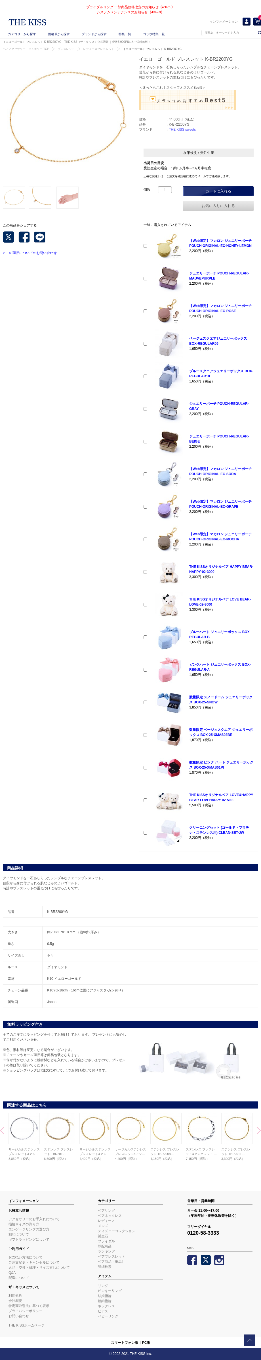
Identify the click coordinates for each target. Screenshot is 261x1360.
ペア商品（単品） (111, 1262)
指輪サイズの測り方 (24, 1224)
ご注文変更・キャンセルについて (34, 1262)
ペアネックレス (110, 1216)
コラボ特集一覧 (154, 34)
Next (259, 1131)
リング (103, 1286)
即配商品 (104, 1246)
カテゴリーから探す (22, 34)
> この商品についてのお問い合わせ (30, 253)
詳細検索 (104, 1267)
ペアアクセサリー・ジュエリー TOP (26, 48)
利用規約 (15, 1296)
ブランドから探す (94, 34)
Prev (2, 1131)
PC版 (146, 1343)
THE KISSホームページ (27, 1325)
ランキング (106, 1251)
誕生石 (103, 1236)
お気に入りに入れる (218, 206)
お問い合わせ (19, 1316)
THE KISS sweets (182, 130)
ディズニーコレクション (116, 1231)
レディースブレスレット (98, 48)
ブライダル (106, 1241)
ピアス (103, 1311)
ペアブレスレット (111, 1257)
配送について (19, 1278)
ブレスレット (66, 48)
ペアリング (106, 1211)
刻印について (19, 1234)
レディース (106, 1221)
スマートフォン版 (124, 1343)
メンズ (103, 1226)
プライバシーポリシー (26, 1311)
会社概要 (15, 1301)
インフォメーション (224, 21)
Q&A (12, 1273)
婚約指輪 (104, 1301)
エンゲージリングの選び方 (29, 1229)
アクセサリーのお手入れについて (34, 1219)
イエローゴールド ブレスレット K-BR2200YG (152, 48)
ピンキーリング (110, 1291)
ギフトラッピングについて (29, 1239)
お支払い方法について (26, 1257)
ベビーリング (108, 1316)
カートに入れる (218, 191)
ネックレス (106, 1306)
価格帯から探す (59, 34)
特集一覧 (125, 34)
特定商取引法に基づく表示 (29, 1306)
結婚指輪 (104, 1296)
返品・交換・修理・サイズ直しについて (39, 1268)
